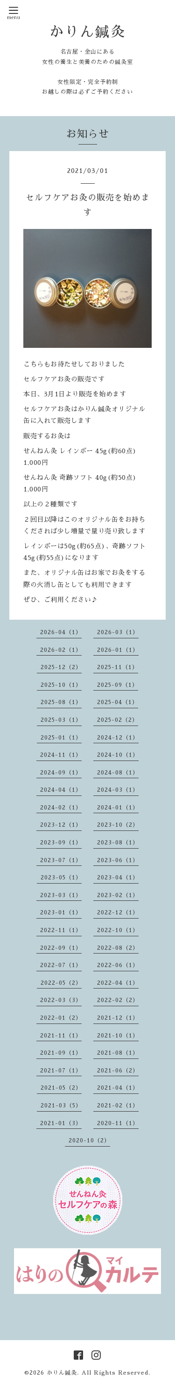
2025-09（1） (117, 685)
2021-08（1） (118, 1053)
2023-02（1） (118, 895)
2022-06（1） (118, 965)
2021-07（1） (61, 1070)
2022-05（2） (61, 983)
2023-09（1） (61, 842)
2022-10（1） (118, 930)
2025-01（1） (61, 737)
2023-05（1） (61, 877)
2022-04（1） (118, 983)
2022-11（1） (61, 930)
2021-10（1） (118, 1035)
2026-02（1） (61, 650)
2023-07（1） (61, 860)
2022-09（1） (61, 948)
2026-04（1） (61, 632)
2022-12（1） (118, 912)
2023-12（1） (61, 825)
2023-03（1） (61, 895)
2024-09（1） (61, 772)
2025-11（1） (117, 667)
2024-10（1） (118, 755)
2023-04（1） (118, 877)
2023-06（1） (118, 860)
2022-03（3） (61, 1000)
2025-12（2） (61, 667)
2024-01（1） (118, 807)
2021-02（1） (118, 1105)
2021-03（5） (61, 1105)
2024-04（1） (61, 790)
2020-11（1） (118, 1123)
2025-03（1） (61, 720)
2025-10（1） (61, 685)
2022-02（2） (118, 1000)
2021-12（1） (118, 1018)
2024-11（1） (61, 755)
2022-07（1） (61, 965)
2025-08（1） (61, 702)
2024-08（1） (118, 772)
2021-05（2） (61, 1088)
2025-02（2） (117, 720)
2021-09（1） (61, 1053)
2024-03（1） (118, 790)
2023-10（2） (118, 825)
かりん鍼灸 (87, 32)
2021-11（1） (61, 1035)
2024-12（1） (118, 737)
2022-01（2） (61, 1018)
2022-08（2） (118, 948)
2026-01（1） (118, 650)
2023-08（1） (118, 842)
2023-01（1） (61, 912)
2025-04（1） (117, 702)
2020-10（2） (89, 1140)
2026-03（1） (118, 632)
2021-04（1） (118, 1088)
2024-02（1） (61, 807)
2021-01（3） (61, 1123)
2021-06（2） (118, 1070)
